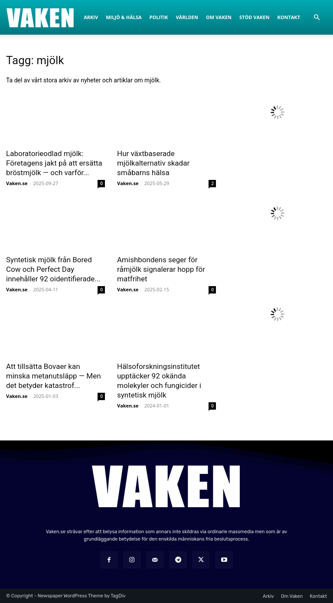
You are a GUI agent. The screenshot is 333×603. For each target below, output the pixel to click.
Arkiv (91, 17)
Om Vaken (219, 17)
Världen (187, 17)
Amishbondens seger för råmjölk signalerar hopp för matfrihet (161, 269)
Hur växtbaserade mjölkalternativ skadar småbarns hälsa (153, 163)
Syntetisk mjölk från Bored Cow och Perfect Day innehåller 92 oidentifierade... (53, 269)
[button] (316, 17)
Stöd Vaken (254, 17)
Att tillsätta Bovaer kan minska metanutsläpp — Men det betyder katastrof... (53, 376)
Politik (159, 17)
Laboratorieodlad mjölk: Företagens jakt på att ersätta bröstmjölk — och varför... (54, 163)
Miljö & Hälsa (123, 17)
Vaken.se (16, 183)
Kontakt (288, 17)
